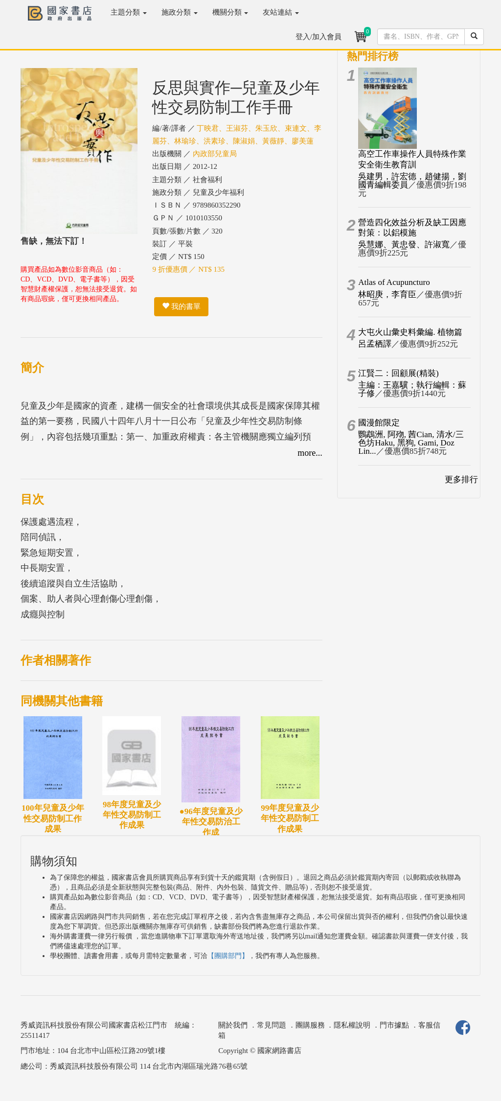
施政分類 (179, 12)
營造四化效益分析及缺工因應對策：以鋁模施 (412, 227)
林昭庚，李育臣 (387, 294)
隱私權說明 (352, 1025)
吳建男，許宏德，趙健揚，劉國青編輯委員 (412, 180)
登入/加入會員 (319, 37)
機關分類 (230, 12)
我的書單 (181, 306)
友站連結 (281, 12)
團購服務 (310, 1025)
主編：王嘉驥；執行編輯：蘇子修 (412, 389)
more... (309, 453)
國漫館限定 (379, 422)
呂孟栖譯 (374, 344)
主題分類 (129, 12)
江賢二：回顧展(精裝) (398, 373)
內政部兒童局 (215, 154)
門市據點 (394, 1025)
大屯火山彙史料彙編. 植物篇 (410, 332)
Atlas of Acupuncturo (394, 282)
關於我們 (233, 1025)
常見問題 (271, 1025)
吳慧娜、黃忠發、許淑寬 (404, 244)
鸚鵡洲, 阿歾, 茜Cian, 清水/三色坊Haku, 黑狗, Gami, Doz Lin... (410, 443)
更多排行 (461, 479)
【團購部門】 (228, 956)
